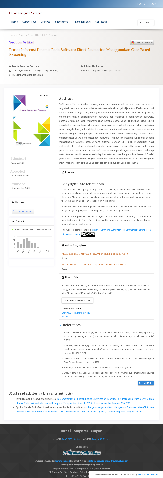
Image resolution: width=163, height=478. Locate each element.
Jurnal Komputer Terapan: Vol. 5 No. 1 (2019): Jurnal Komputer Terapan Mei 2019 (88, 403)
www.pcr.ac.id (62, 461)
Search (145, 22)
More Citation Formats (77, 300)
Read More (146, 383)
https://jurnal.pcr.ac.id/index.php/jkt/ (108, 461)
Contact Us (101, 21)
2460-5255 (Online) (71, 439)
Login (153, 4)
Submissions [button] (63, 21)
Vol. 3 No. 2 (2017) (39, 35)
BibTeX (65, 316)
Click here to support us (149, 475)
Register (141, 4)
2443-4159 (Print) (101, 439)
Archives (45, 21)
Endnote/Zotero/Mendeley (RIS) (76, 313)
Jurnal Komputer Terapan (26, 13)
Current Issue (29, 21)
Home (14, 21)
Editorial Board (83, 21)
